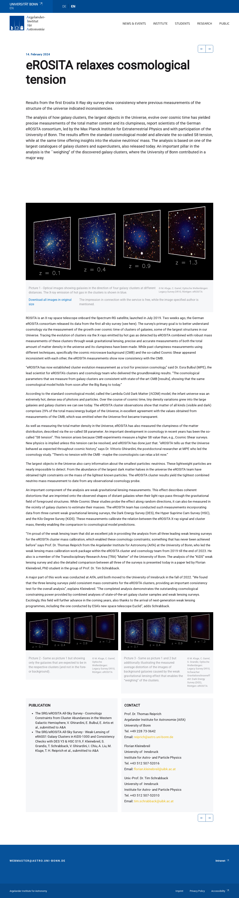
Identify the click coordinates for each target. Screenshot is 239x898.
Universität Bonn (26, 4)
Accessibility (220, 891)
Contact (132, 705)
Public (224, 23)
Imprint (179, 891)
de (64, 6)
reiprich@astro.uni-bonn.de (153, 737)
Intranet (222, 860)
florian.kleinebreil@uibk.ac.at (155, 769)
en (73, 6)
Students (182, 23)
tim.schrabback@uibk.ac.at (154, 801)
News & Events (134, 23)
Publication (39, 705)
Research (204, 23)
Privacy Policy (197, 891)
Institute (160, 23)
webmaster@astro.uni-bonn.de (37, 860)
